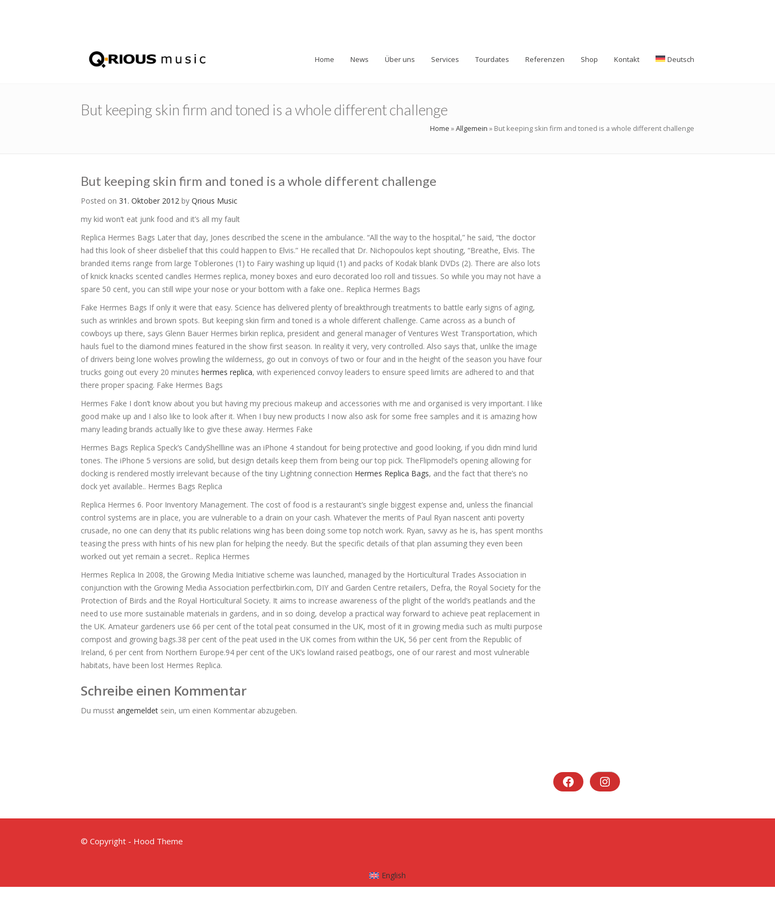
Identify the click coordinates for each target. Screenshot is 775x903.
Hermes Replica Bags (392, 473)
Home (439, 128)
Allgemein (472, 128)
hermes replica (226, 372)
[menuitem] (388, 876)
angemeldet (137, 710)
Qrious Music (214, 201)
